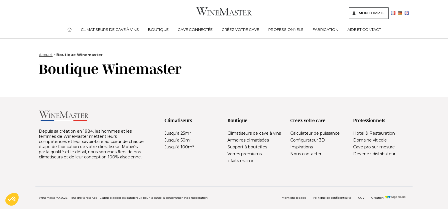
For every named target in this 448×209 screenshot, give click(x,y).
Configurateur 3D (307, 140)
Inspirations (301, 147)
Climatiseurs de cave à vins (110, 29)
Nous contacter (305, 153)
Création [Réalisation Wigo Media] (388, 198)
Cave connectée (195, 29)
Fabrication (325, 29)
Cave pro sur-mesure (374, 147)
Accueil (46, 54)
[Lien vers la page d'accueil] (224, 16)
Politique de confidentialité (332, 198)
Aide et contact (364, 29)
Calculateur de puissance (315, 133)
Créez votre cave (240, 29)
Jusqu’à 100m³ (179, 147)
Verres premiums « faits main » (244, 157)
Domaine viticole (370, 140)
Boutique (158, 29)
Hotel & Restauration (374, 133)
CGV (361, 198)
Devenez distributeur (374, 153)
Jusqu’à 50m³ (178, 140)
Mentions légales (294, 198)
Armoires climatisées (248, 140)
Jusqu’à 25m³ (178, 133)
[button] (12, 199)
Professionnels (285, 29)
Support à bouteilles (247, 147)
